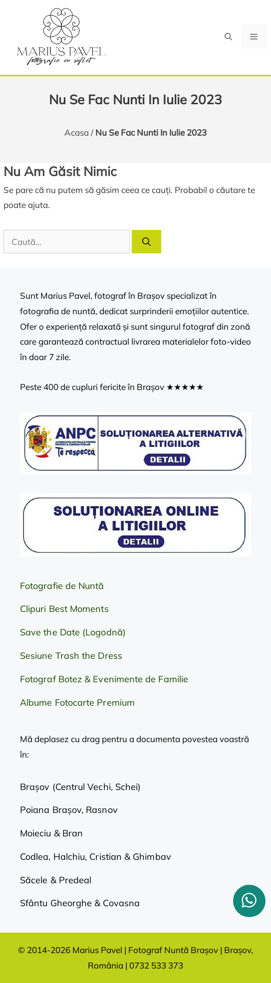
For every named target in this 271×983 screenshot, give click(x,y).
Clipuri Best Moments (64, 608)
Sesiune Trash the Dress (71, 655)
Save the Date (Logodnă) (73, 632)
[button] (228, 36)
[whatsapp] (249, 901)
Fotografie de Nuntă (62, 585)
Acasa (76, 132)
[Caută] (146, 242)
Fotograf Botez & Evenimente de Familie (104, 679)
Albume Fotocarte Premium (77, 702)
